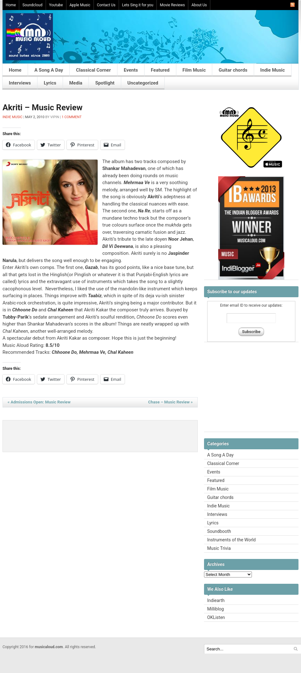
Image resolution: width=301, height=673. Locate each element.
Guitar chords (233, 70)
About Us (199, 5)
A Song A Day (48, 70)
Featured (160, 70)
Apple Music (80, 5)
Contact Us (106, 5)
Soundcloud (32, 5)
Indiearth (215, 600)
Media (75, 83)
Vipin (54, 117)
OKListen (216, 617)
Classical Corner (93, 70)
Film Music (194, 70)
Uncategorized (143, 83)
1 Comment (72, 117)
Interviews (20, 83)
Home (11, 5)
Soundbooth (219, 531)
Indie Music (272, 70)
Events (131, 70)
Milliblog (215, 608)
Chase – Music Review (170, 402)
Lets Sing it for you (137, 5)
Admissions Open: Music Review (39, 402)
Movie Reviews (172, 5)
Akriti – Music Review (42, 107)
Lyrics (50, 83)
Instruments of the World (231, 539)
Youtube (56, 5)
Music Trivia (219, 548)
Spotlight (104, 83)
